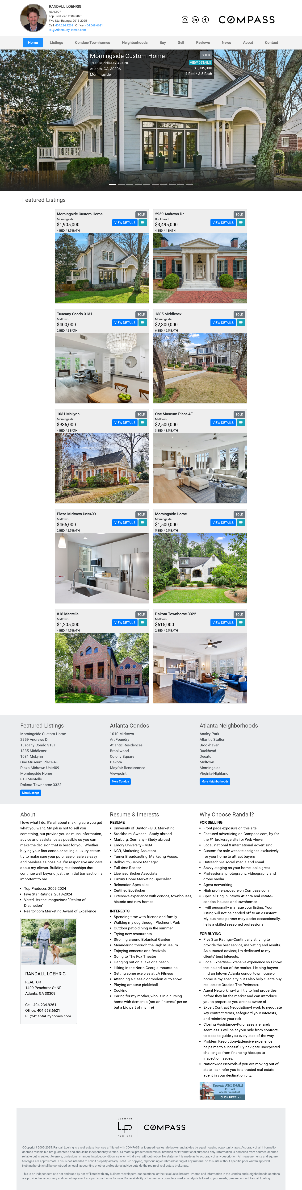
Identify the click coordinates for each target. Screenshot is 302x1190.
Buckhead (208, 751)
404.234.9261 (64, 25)
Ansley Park (209, 734)
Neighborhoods (134, 42)
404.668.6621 (94, 25)
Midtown (207, 762)
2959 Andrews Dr (34, 739)
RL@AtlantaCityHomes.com (67, 30)
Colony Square (122, 756)
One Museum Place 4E (39, 762)
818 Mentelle (31, 779)
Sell (181, 42)
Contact (271, 42)
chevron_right (279, 120)
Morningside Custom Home (43, 734)
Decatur (206, 756)
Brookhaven (209, 745)
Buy (162, 42)
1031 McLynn (31, 756)
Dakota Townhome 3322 (40, 784)
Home (33, 42)
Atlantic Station (212, 739)
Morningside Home (36, 773)
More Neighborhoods (214, 781)
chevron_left (23, 120)
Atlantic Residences (126, 745)
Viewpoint (118, 773)
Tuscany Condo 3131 (38, 745)
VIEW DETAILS (200, 62)
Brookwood (119, 751)
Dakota (116, 762)
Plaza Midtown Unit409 (39, 768)
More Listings (30, 793)
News (226, 42)
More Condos (120, 781)
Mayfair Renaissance (127, 768)
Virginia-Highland (214, 773)
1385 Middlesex (33, 751)
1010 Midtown (122, 734)
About (248, 42)
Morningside (210, 768)
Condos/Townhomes (92, 42)
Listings (56, 42)
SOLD (206, 55)
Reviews (203, 42)
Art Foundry (119, 739)
